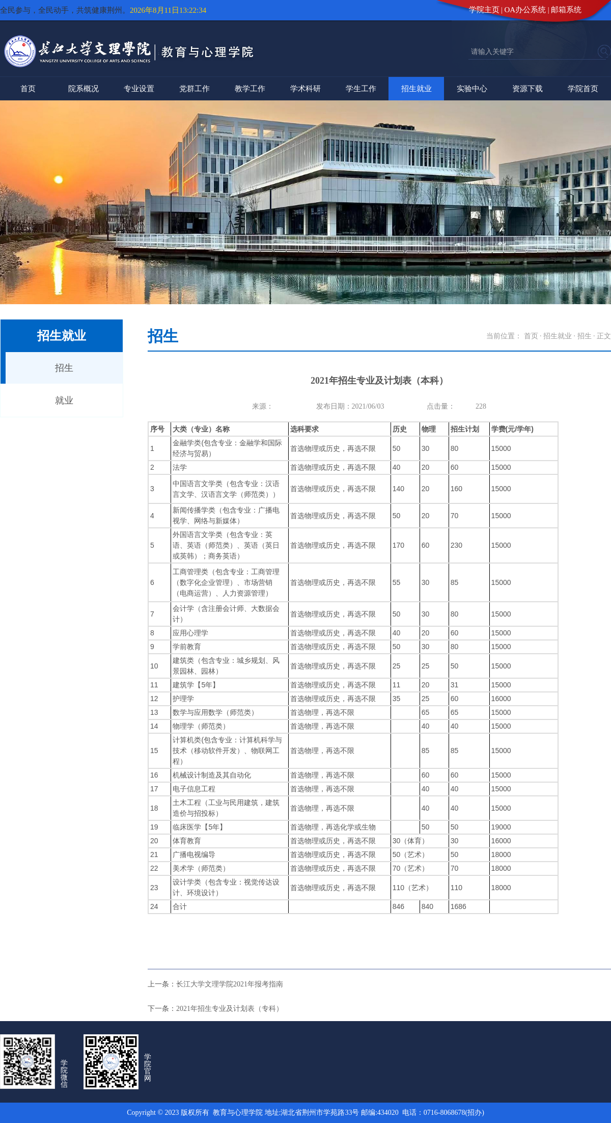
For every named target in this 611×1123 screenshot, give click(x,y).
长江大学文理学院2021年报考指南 (229, 984)
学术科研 (305, 89)
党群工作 (194, 89)
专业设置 (139, 89)
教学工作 (250, 89)
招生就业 (416, 89)
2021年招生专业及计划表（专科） (229, 1008)
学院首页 (583, 89)
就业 (64, 400)
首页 (28, 89)
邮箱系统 (566, 10)
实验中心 (472, 89)
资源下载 (527, 89)
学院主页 (484, 10)
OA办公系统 (525, 10)
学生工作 (361, 89)
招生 (64, 368)
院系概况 (83, 89)
